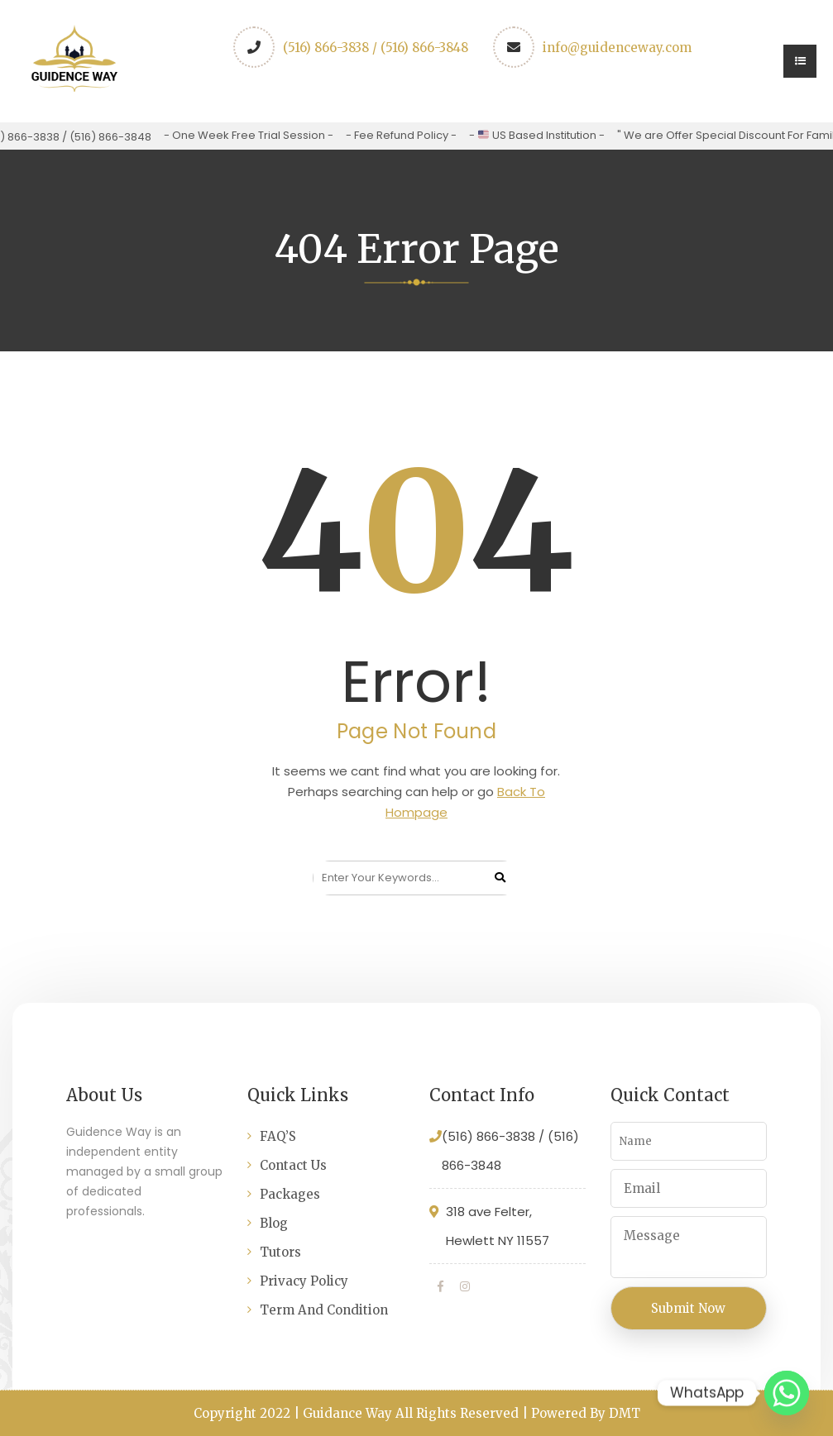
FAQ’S (278, 1136)
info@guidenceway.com (617, 47)
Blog (274, 1223)
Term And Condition (324, 1310)
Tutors (280, 1252)
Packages (290, 1194)
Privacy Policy (304, 1281)
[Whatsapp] (786, 1393)
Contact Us (293, 1165)
